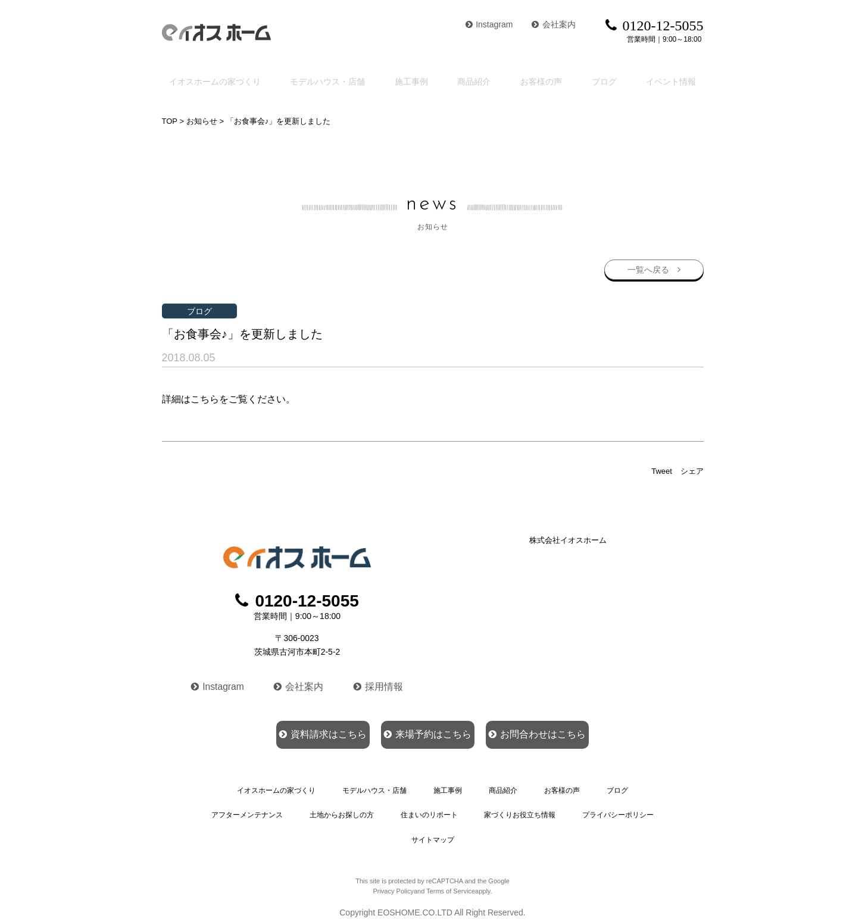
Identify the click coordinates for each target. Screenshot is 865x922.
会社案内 (554, 24)
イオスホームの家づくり (214, 80)
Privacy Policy (393, 882)
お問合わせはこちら (568, 732)
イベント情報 (674, 80)
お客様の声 (546, 80)
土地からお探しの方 (341, 810)
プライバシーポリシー (618, 810)
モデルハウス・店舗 (333, 80)
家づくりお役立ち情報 (519, 810)
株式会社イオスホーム (568, 539)
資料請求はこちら (291, 732)
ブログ (608, 80)
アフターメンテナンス (247, 810)
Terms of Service (450, 882)
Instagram (489, 24)
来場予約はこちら (426, 732)
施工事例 (418, 80)
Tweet (661, 469)
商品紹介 (480, 80)
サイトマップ (433, 832)
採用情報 (380, 683)
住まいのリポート (428, 810)
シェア (692, 469)
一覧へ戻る (647, 267)
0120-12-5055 (297, 599)
